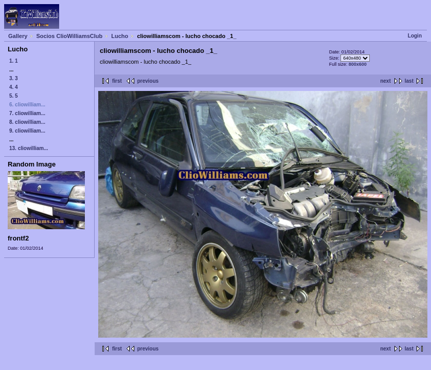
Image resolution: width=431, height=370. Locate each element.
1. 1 (13, 61)
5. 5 (13, 96)
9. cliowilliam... (27, 131)
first (117, 81)
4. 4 (13, 87)
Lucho (119, 36)
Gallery (17, 36)
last (409, 81)
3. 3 (13, 78)
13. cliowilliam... (28, 148)
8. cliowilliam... (27, 122)
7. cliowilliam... (27, 113)
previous (148, 81)
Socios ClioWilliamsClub (69, 36)
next (385, 81)
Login (415, 36)
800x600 (358, 64)
